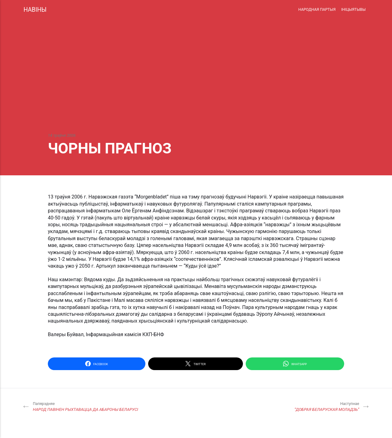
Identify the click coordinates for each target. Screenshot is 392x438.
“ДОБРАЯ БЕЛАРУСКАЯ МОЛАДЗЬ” (326, 406)
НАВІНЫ (35, 9)
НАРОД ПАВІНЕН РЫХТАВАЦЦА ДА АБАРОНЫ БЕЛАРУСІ (85, 406)
